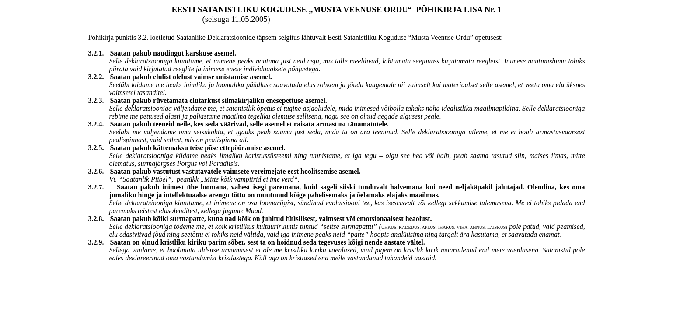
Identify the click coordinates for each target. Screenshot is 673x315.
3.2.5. (99, 147)
